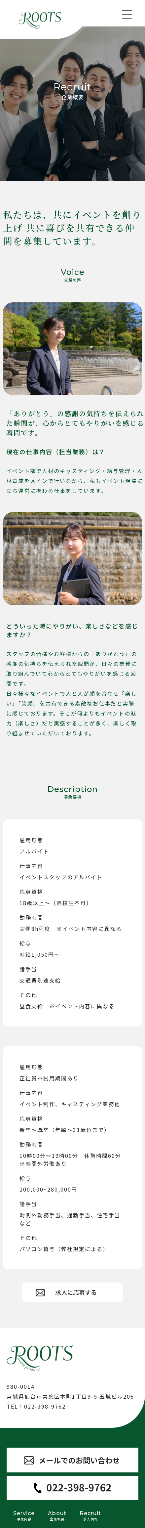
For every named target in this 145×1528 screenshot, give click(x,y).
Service (24, 1515)
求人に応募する (76, 1292)
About (57, 1515)
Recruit (90, 1515)
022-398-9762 (45, 1406)
